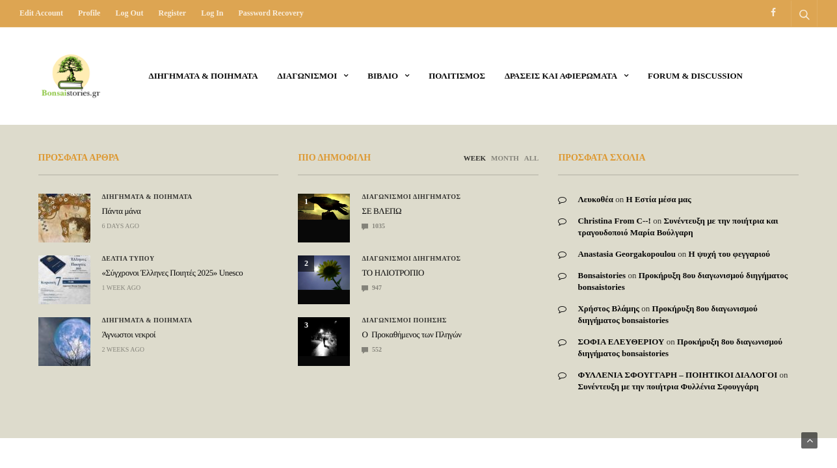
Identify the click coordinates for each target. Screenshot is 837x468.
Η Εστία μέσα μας (658, 199)
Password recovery (270, 13)
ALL (531, 158)
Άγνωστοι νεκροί (129, 334)
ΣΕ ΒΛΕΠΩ (381, 211)
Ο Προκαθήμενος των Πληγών (411, 334)
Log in (212, 13)
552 (372, 349)
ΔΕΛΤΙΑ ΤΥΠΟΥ (128, 258)
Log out (129, 13)
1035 (373, 225)
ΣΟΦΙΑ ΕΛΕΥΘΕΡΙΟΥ (621, 341)
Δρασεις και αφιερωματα (561, 76)
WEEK (475, 158)
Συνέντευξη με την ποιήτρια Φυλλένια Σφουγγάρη (668, 386)
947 (372, 287)
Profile (89, 13)
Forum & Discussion (695, 76)
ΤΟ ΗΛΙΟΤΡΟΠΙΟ (392, 273)
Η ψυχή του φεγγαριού (730, 254)
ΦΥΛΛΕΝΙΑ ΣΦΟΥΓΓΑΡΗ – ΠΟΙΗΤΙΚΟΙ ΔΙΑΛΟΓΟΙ (677, 375)
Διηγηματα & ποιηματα (203, 76)
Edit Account (41, 13)
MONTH (505, 158)
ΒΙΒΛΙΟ (382, 76)
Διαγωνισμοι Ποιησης (404, 320)
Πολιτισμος (457, 76)
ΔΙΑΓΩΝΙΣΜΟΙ (308, 76)
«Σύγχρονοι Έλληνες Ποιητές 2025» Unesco (172, 273)
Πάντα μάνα (121, 211)
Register (172, 13)
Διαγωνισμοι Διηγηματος (411, 197)
